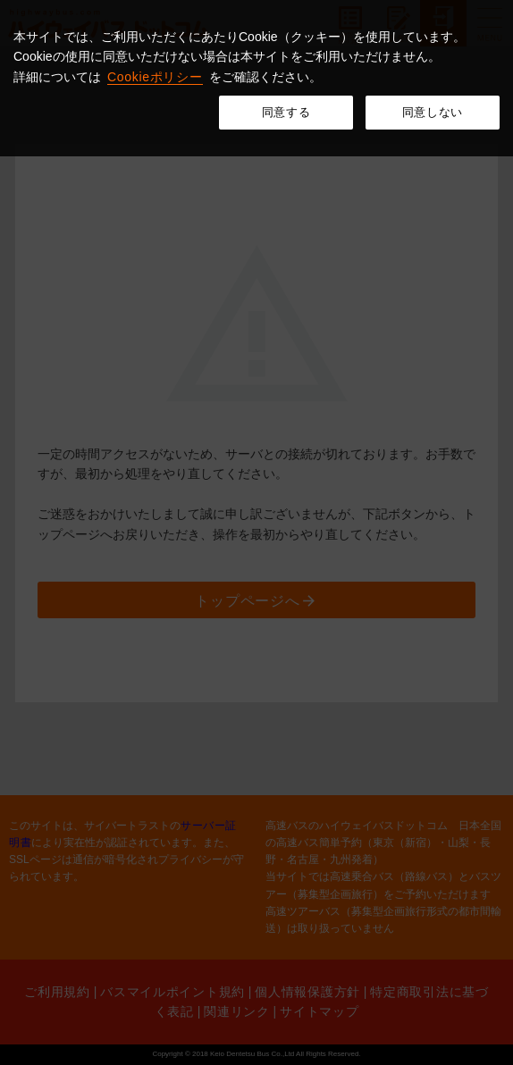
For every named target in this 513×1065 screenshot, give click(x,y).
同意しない (432, 112)
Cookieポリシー (155, 77)
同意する (286, 112)
